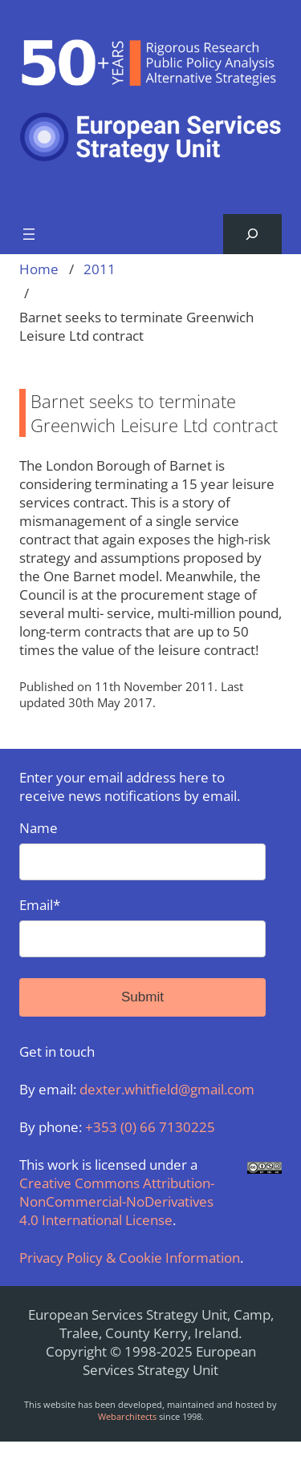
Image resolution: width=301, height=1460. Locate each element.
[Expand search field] (252, 234)
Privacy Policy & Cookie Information (129, 1257)
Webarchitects (127, 1416)
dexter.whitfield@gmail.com (166, 1089)
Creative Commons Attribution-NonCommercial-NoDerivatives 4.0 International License (116, 1201)
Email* (142, 926)
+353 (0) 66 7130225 (150, 1127)
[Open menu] (29, 234)
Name (142, 849)
